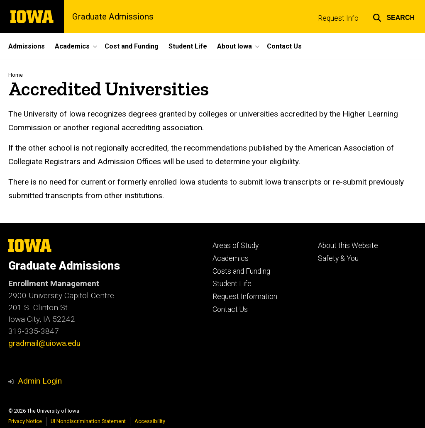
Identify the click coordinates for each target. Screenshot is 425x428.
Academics (230, 258)
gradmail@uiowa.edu (44, 343)
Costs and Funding (241, 271)
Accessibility (149, 421)
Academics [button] (72, 46)
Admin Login (40, 381)
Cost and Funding (132, 46)
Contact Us (284, 46)
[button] (393, 16)
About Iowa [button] (234, 46)
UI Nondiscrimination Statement (88, 421)
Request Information (244, 296)
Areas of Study (235, 245)
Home (15, 75)
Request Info (338, 18)
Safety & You (338, 258)
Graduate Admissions (113, 16)
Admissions (26, 46)
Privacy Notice (25, 421)
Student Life (188, 46)
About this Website (348, 245)
